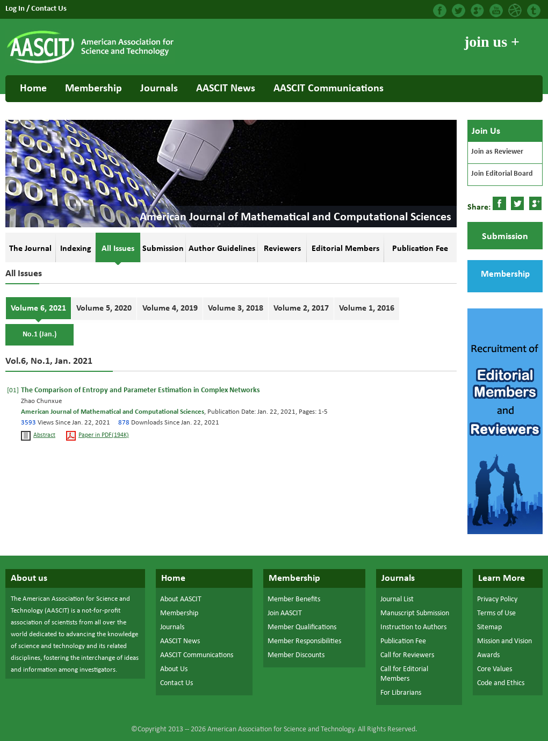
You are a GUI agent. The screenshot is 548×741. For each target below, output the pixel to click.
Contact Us (49, 9)
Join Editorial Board (502, 174)
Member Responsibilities (304, 641)
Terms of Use (496, 613)
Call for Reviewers (407, 655)
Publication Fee (403, 641)
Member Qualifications (302, 627)
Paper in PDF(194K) (103, 435)
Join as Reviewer (497, 152)
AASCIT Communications (328, 88)
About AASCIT (180, 599)
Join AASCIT (285, 613)
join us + (492, 41)
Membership (93, 88)
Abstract (44, 435)
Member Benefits (294, 599)
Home (33, 88)
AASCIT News (225, 88)
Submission (505, 237)
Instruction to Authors (413, 627)
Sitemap (489, 627)
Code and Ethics (500, 683)
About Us (174, 669)
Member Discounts (296, 655)
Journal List (397, 599)
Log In (15, 9)
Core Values (494, 669)
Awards (488, 655)
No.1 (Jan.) (39, 334)
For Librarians (400, 693)
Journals (159, 88)
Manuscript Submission (414, 613)
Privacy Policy (497, 599)
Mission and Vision (504, 641)
